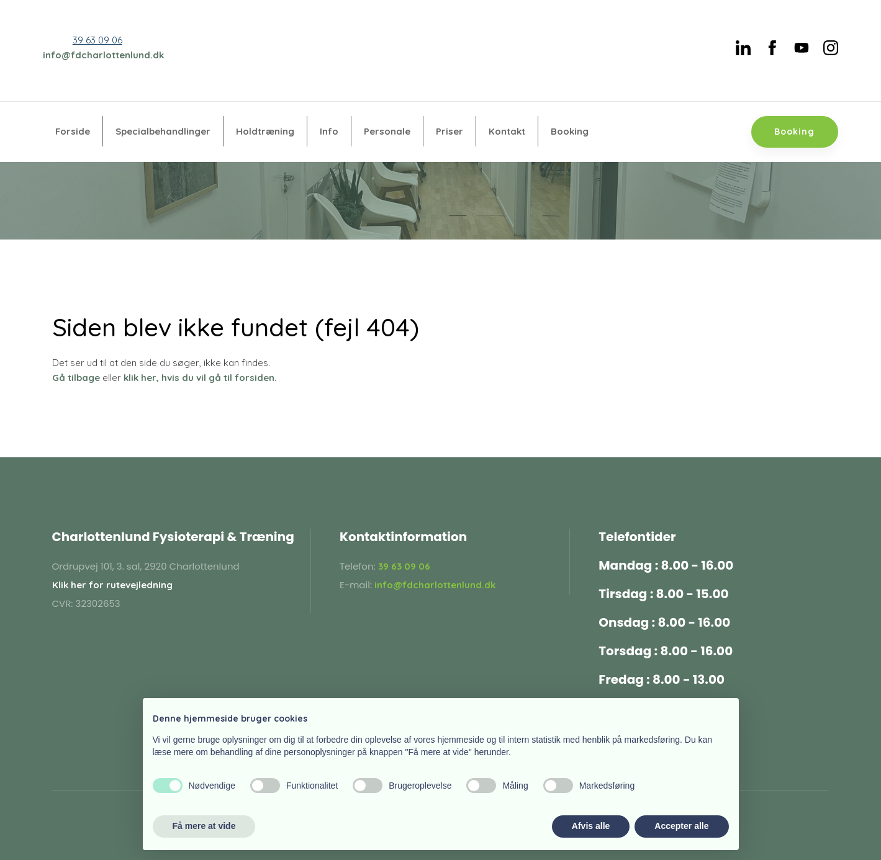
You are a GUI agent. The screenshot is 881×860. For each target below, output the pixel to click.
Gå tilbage (76, 377)
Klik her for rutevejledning (112, 585)
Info (329, 131)
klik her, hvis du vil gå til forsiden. (200, 377)
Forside (72, 131)
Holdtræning (265, 131)
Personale (387, 131)
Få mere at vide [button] (204, 826)
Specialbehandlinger (162, 131)
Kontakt (507, 131)
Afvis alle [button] (591, 826)
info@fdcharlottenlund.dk (103, 55)
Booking (570, 131)
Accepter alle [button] (681, 826)
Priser (449, 131)
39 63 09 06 (97, 40)
